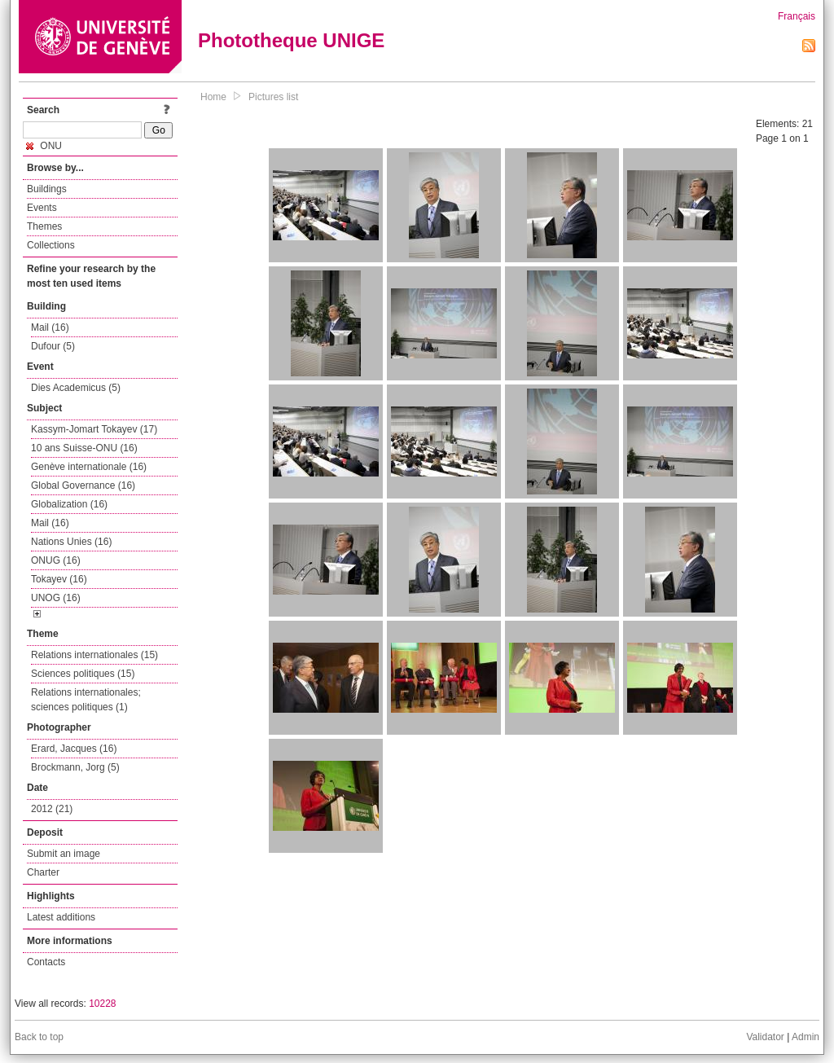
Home (213, 97)
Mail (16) (50, 327)
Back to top (39, 1037)
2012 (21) (51, 809)
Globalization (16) (69, 504)
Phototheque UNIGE (291, 40)
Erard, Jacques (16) (73, 748)
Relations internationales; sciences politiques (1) (86, 700)
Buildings (47, 189)
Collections (51, 245)
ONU (44, 146)
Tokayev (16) (59, 579)
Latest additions (61, 917)
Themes (44, 226)
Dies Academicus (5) (76, 387)
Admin (805, 1037)
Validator (765, 1037)
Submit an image (63, 853)
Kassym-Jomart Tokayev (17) (94, 429)
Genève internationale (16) (89, 466)
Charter (43, 872)
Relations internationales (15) (94, 655)
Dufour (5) (53, 346)
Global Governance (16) (83, 485)
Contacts (46, 962)
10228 (102, 1003)
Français (796, 16)
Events (42, 207)
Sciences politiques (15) (82, 673)
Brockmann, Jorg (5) (75, 767)
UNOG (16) (56, 598)
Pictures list (273, 97)
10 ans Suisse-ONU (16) (84, 448)
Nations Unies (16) (71, 541)
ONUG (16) (56, 560)
